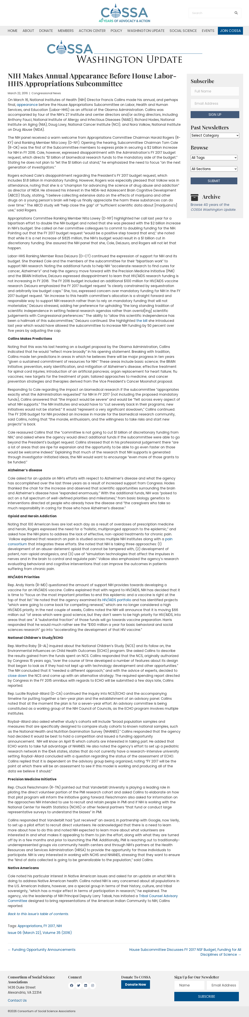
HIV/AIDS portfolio (116, 600)
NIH (59, 926)
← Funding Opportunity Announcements (41, 949)
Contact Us (17, 1000)
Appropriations (30, 926)
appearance (27, 104)
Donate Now (135, 984)
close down (17, 675)
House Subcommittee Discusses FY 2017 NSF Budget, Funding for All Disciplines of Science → (185, 952)
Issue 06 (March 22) (24, 932)
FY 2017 (49, 926)
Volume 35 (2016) (57, 932)
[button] (215, 114)
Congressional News (46, 93)
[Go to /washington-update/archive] (215, 203)
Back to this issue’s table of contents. (38, 914)
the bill (141, 320)
